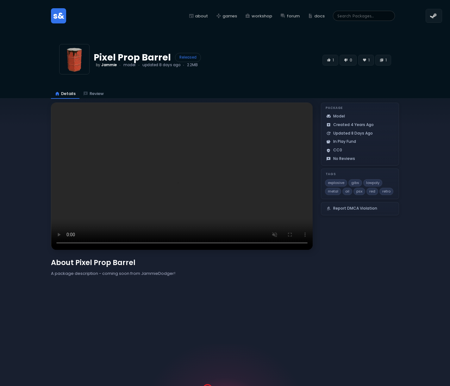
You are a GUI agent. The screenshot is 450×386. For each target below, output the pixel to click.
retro (386, 191)
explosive (336, 182)
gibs (355, 182)
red (372, 191)
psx (359, 191)
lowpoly (372, 182)
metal (333, 191)
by (106, 64)
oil (347, 191)
